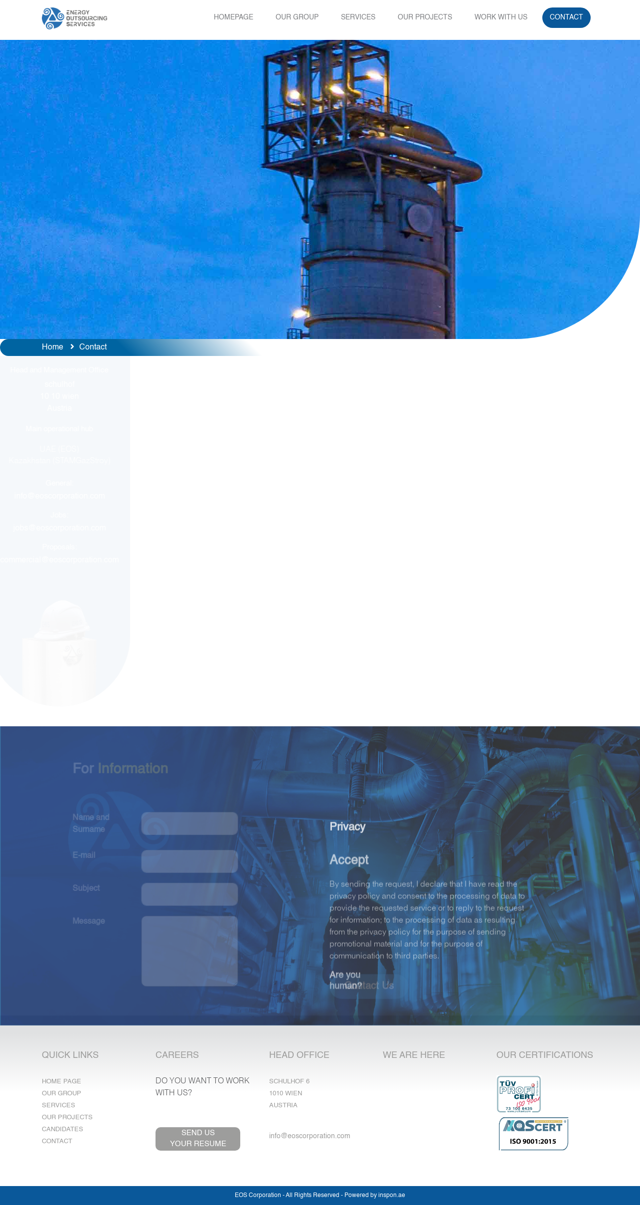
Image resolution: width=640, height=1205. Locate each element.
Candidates (62, 1129)
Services (58, 1105)
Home (52, 347)
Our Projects (67, 1117)
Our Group (61, 1093)
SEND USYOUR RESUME (198, 1138)
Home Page (61, 1081)
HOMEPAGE (233, 17)
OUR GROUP (297, 17)
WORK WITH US (501, 17)
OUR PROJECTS (425, 17)
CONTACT (566, 17)
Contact (57, 1141)
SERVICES (358, 17)
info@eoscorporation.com (309, 1136)
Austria (283, 1105)
